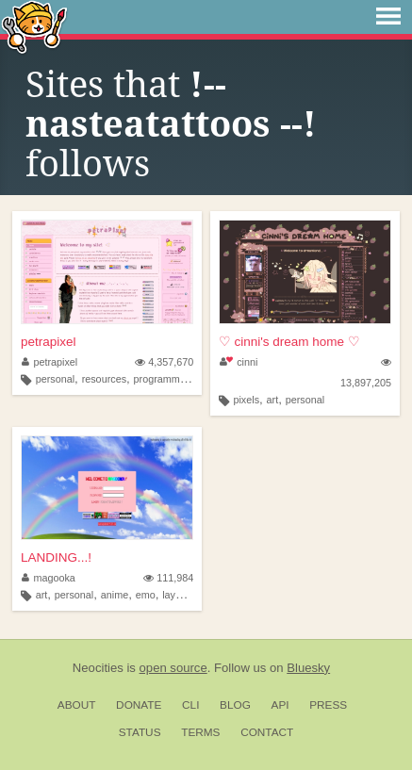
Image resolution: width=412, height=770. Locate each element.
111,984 (168, 577)
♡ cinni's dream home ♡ (289, 342)
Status (140, 732)
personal (55, 379)
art (273, 399)
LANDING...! (56, 557)
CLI (190, 705)
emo (146, 594)
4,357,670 (164, 362)
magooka (48, 577)
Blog (235, 705)
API (280, 705)
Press (328, 705)
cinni (239, 362)
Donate (138, 705)
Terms (200, 732)
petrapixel (48, 342)
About (77, 705)
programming (164, 379)
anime (114, 594)
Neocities (98, 668)
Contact (266, 732)
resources (104, 379)
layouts (178, 594)
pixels (246, 399)
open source (173, 668)
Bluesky (308, 668)
